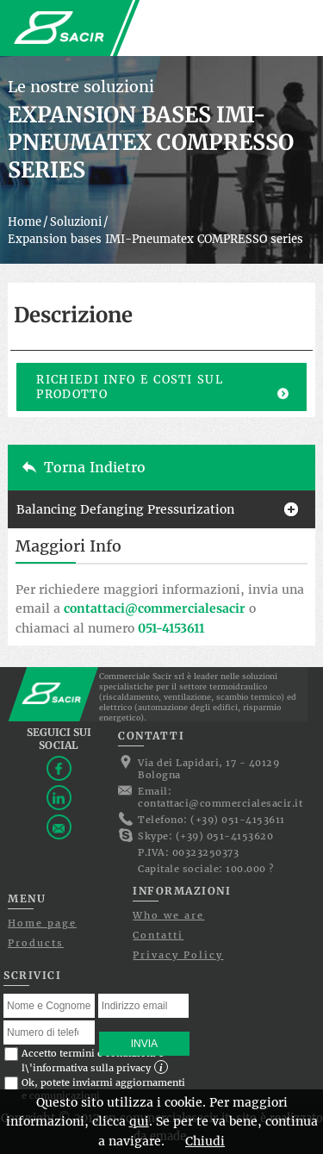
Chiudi (205, 1141)
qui (139, 1121)
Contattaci (59, 826)
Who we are (168, 915)
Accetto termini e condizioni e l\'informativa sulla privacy (86, 1060)
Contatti (158, 935)
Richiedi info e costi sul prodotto (129, 387)
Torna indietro (95, 467)
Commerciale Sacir (59, 27)
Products (36, 943)
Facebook (59, 768)
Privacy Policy (178, 955)
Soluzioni (76, 222)
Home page (42, 923)
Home (24, 222)
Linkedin (59, 797)
